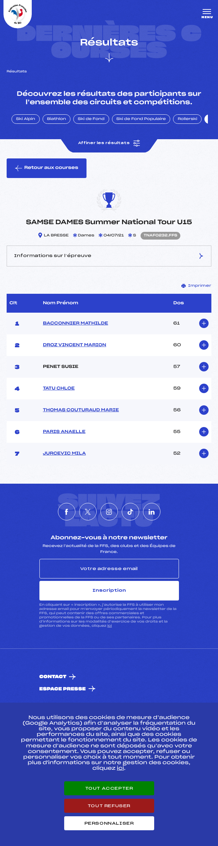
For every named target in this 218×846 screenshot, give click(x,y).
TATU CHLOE (59, 388)
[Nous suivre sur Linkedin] (151, 511)
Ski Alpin (25, 119)
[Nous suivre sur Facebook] (66, 511)
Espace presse (62, 689)
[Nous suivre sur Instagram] (109, 511)
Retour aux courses (46, 168)
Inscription (109, 590)
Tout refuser (109, 806)
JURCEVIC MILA (64, 454)
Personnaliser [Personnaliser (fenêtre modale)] (109, 823)
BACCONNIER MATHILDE (75, 323)
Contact (53, 677)
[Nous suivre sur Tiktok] (130, 511)
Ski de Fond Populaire (141, 119)
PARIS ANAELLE (64, 432)
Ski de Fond (91, 119)
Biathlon (56, 119)
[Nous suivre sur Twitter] (88, 511)
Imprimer (196, 286)
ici (109, 625)
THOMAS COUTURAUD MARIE (81, 410)
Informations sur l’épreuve (109, 256)
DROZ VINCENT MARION (74, 345)
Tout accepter (109, 788)
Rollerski (187, 119)
